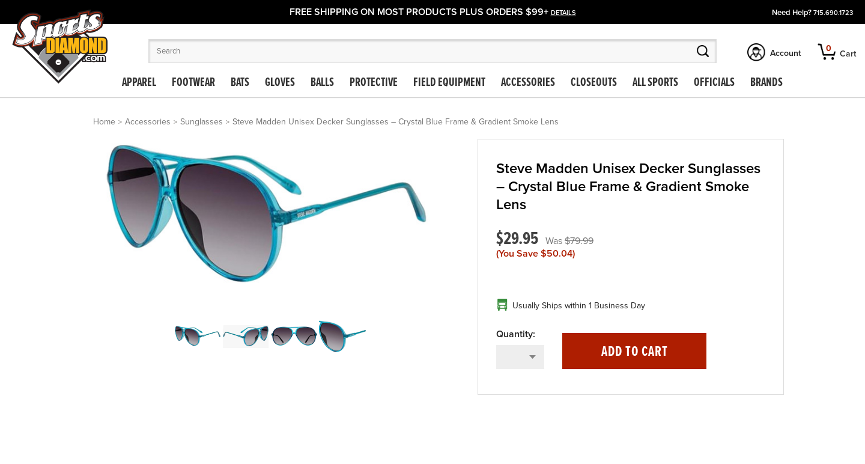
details (563, 13)
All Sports (655, 83)
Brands (766, 83)
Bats (240, 83)
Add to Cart (634, 352)
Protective (374, 83)
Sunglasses (201, 122)
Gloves (280, 83)
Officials (714, 83)
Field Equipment (449, 83)
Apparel (139, 83)
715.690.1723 (833, 13)
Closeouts (594, 83)
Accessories (528, 83)
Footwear (193, 83)
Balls (322, 83)
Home (104, 122)
